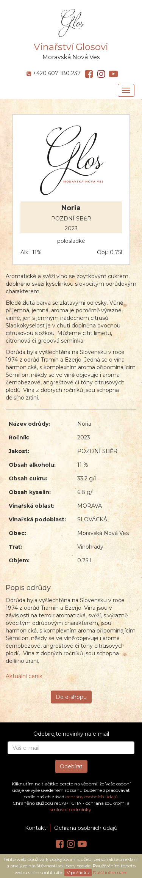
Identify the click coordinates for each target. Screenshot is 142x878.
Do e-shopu (71, 697)
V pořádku (78, 872)
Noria (71, 208)
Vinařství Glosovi (71, 46)
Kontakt (35, 828)
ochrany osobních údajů (92, 796)
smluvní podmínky (70, 809)
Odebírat (71, 766)
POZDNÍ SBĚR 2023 (71, 223)
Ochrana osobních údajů (85, 828)
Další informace (110, 872)
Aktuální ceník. (25, 676)
